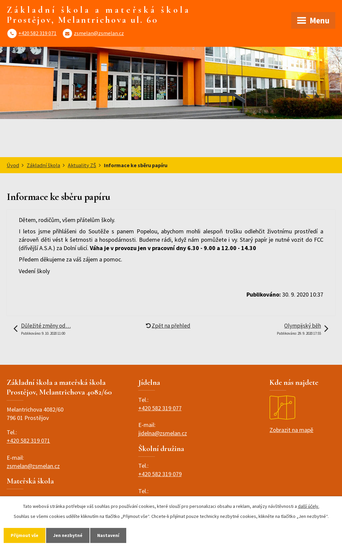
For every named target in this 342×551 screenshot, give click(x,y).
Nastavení (108, 535)
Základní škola (43, 165)
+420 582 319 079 (160, 474)
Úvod (13, 165)
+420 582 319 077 (160, 408)
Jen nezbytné (67, 535)
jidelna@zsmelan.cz (162, 433)
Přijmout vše (24, 535)
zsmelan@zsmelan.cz (99, 33)
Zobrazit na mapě (291, 415)
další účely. (308, 506)
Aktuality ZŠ (82, 165)
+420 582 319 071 (37, 33)
